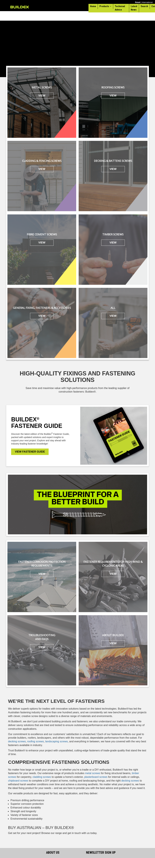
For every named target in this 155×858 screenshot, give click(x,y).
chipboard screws (18, 780)
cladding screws (42, 777)
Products (104, 6)
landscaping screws (56, 741)
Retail (137, 2)
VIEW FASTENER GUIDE (30, 451)
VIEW (41, 95)
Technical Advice (120, 8)
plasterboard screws (95, 777)
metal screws (92, 773)
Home (93, 6)
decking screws (17, 741)
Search (144, 6)
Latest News (134, 8)
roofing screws (35, 741)
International (147, 2)
